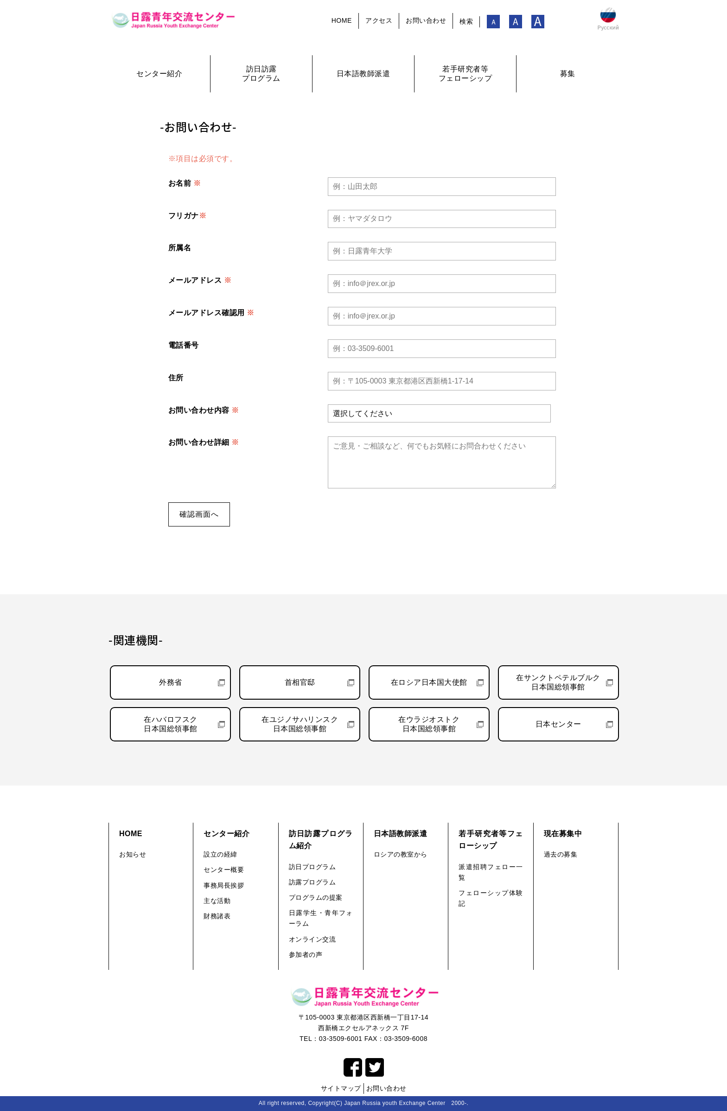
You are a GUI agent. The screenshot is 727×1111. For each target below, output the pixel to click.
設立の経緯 (220, 854)
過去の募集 (561, 854)
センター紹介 (226, 834)
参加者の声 (306, 954)
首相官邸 (300, 682)
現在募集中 (563, 834)
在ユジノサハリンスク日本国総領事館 (299, 724)
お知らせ (132, 854)
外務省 (170, 682)
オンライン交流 (312, 939)
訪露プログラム (312, 882)
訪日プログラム (312, 867)
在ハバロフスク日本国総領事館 (171, 724)
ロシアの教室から (400, 854)
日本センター (558, 724)
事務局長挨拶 (224, 885)
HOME (342, 20)
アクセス (378, 20)
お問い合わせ (426, 20)
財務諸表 (217, 916)
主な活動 (217, 900)
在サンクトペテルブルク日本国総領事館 (558, 682)
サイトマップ (341, 1088)
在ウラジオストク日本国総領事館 (428, 724)
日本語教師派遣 (400, 834)
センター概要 (224, 869)
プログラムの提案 (316, 897)
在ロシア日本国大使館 (429, 682)
